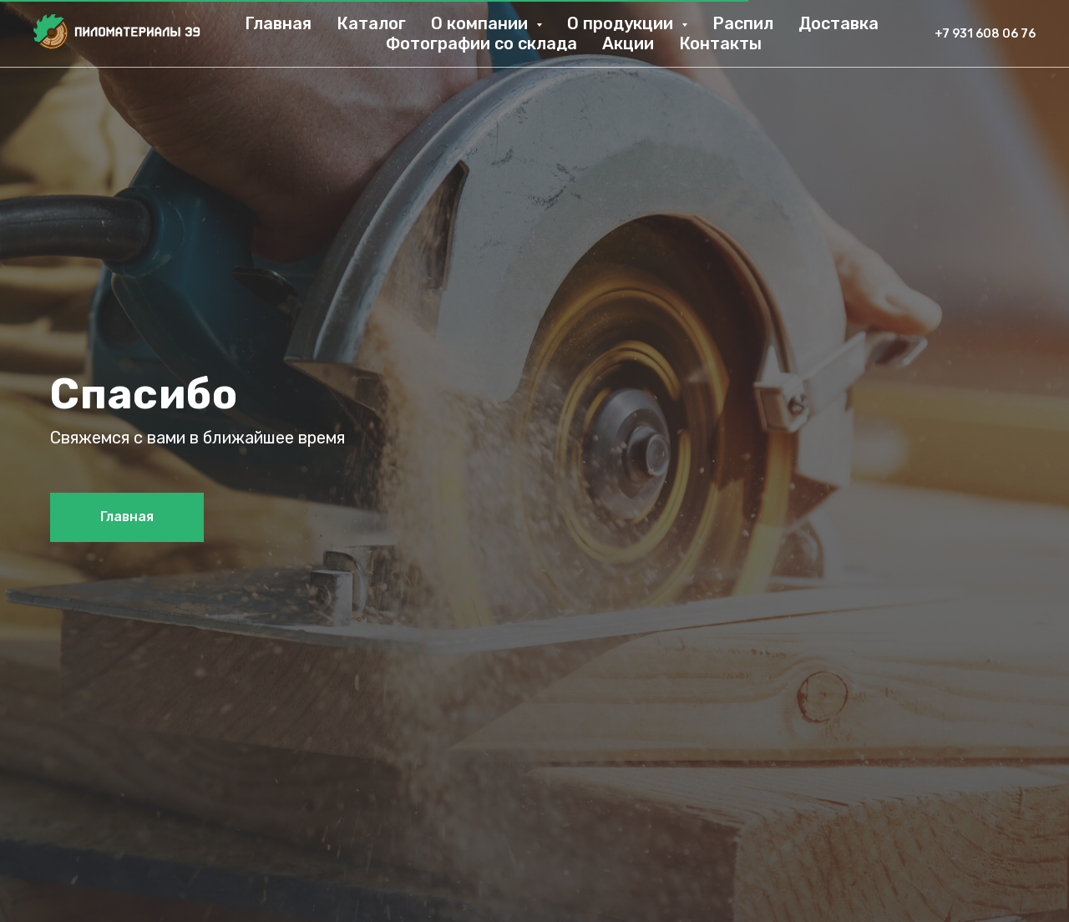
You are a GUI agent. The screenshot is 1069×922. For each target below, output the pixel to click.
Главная (278, 23)
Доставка (838, 23)
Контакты (720, 43)
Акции (628, 43)
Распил (742, 23)
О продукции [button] (622, 23)
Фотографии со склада (481, 43)
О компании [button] (481, 23)
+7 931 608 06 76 (985, 34)
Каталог (371, 23)
